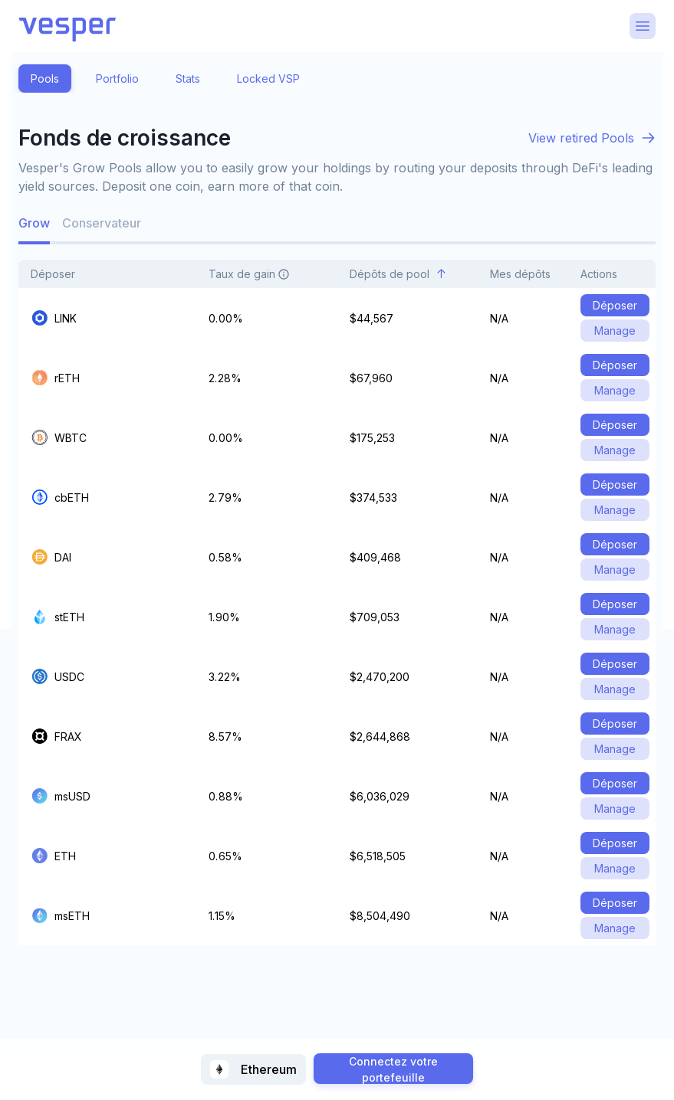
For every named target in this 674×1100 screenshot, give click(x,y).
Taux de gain (258, 273)
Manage (615, 330)
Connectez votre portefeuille (393, 1069)
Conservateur (101, 223)
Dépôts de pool (398, 273)
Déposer (62, 273)
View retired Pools (581, 138)
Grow (34, 223)
